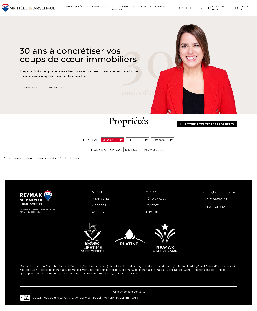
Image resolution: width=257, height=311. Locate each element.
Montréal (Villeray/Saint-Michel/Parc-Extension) (206, 266)
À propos (93, 6)
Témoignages (142, 6)
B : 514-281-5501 (243, 8)
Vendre (124, 6)
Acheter (109, 6)
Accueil (98, 192)
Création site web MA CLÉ (85, 298)
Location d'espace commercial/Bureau (85, 274)
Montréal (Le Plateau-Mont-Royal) (160, 270)
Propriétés (74, 6)
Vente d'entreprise (47, 274)
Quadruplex (118, 274)
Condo (188, 270)
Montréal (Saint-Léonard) (35, 270)
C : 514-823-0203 (216, 8)
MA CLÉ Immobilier (126, 298)
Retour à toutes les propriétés (203, 124)
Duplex (132, 274)
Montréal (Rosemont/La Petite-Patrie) (43, 266)
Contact (161, 6)
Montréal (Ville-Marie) (66, 270)
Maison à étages (205, 270)
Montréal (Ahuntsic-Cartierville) (89, 266)
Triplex (221, 270)
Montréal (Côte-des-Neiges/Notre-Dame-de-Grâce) (142, 266)
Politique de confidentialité (128, 292)
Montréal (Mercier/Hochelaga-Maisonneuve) (109, 270)
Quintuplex (26, 274)
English (117, 9)
